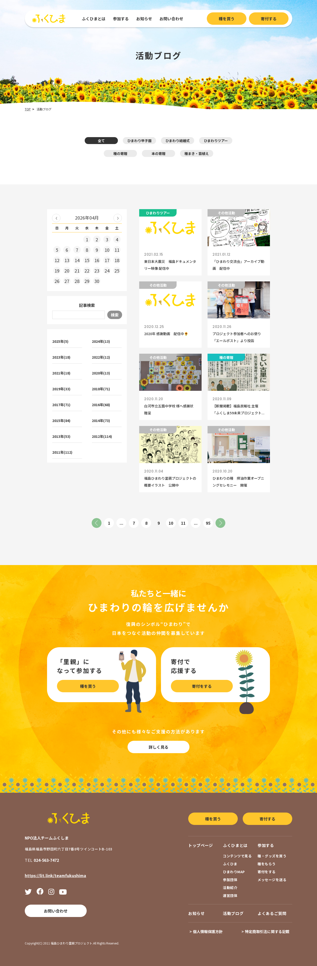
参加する (121, 19)
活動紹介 (230, 887)
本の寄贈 (158, 153)
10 (171, 523)
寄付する (269, 19)
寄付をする (202, 686)
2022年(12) (101, 357)
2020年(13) (101, 373)
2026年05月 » (117, 218)
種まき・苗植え (197, 153)
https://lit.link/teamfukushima (55, 875)
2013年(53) (61, 436)
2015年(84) (61, 420)
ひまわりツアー (216, 140)
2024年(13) (101, 341)
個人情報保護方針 (208, 931)
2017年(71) (61, 404)
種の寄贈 (120, 153)
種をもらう (267, 863)
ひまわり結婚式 (177, 140)
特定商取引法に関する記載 (267, 931)
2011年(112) (62, 452)
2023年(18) (61, 357)
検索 (115, 315)
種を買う (227, 19)
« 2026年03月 (56, 218)
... (121, 523)
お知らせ (144, 19)
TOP (28, 109)
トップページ (200, 845)
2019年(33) (61, 388)
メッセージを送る (272, 879)
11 (183, 523)
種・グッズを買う (272, 855)
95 (208, 523)
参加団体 (230, 879)
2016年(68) (101, 404)
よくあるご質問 (272, 913)
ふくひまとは (94, 19)
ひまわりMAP (234, 871)
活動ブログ (233, 913)
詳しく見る (158, 747)
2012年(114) (102, 436)
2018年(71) (101, 388)
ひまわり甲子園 (139, 140)
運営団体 (230, 895)
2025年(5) (60, 341)
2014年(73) (101, 420)
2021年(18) (61, 373)
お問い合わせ (171, 19)
